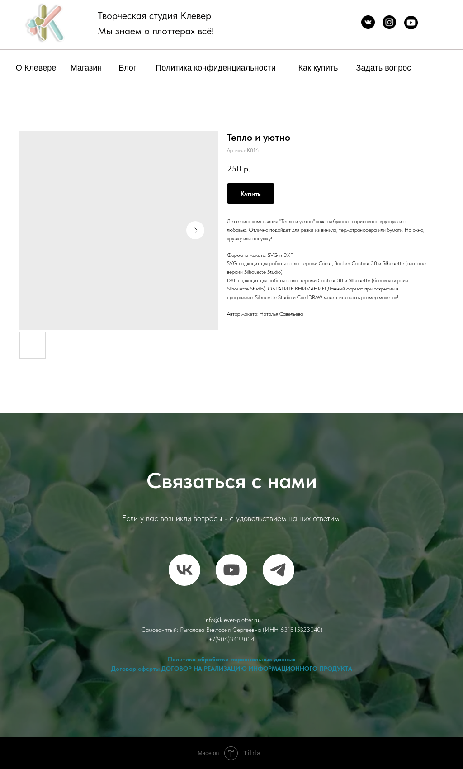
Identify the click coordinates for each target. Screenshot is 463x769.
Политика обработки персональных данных (232, 659)
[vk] (184, 570)
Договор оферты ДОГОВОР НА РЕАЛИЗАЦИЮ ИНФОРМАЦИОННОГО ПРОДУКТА (231, 668)
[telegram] (278, 570)
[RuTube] (231, 570)
